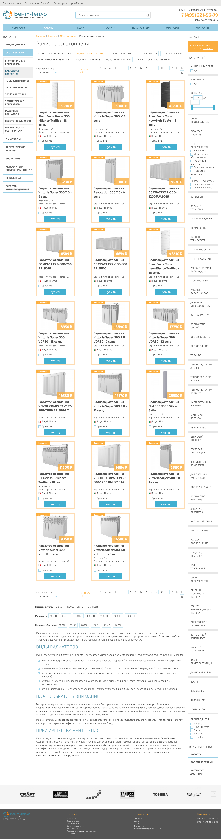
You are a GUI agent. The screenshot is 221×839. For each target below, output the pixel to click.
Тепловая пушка (203, 187)
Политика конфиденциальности (147, 828)
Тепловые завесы (16, 87)
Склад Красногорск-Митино (69, 3)
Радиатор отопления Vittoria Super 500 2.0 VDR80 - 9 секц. (109, 550)
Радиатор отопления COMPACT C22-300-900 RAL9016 (110, 264)
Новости (195, 754)
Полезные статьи (201, 762)
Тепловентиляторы (17, 80)
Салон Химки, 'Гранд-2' (37, 3)
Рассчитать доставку (197, 772)
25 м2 (95, 625)
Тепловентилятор (204, 167)
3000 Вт (131, 616)
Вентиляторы (72, 828)
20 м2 (84, 625)
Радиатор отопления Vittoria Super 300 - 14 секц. (110, 116)
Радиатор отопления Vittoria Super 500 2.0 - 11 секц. (110, 406)
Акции (80, 27)
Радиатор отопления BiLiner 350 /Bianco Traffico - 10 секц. (53, 478)
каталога (208, 48)
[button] (213, 794)
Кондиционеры (15, 44)
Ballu (58, 606)
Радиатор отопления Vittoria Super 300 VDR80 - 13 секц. (53, 337)
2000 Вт (117, 616)
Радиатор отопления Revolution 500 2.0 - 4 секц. (109, 192)
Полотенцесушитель (202, 180)
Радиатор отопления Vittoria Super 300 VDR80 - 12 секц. (164, 337)
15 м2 (73, 625)
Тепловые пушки (15, 94)
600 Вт (65, 616)
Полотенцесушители (18, 120)
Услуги (110, 27)
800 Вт (78, 616)
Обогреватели (15, 52)
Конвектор (200, 150)
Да (195, 70)
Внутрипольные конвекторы (15, 62)
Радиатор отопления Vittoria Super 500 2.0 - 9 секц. (55, 192)
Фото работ (171, 27)
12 (172, 67)
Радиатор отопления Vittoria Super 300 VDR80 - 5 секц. (53, 550)
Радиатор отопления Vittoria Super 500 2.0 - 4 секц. (165, 478)
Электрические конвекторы (14, 102)
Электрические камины (15, 149)
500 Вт (53, 616)
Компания (19, 27)
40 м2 (118, 625)
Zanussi (198, 723)
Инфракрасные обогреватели (14, 129)
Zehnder (93, 606)
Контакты (202, 27)
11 (166, 67)
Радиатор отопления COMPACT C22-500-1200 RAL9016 (164, 192)
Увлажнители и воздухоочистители (19, 168)
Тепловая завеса (203, 184)
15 (182, 72)
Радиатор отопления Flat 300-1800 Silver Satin (164, 406)
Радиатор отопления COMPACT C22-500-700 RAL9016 (55, 264)
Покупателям (141, 27)
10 (161, 67)
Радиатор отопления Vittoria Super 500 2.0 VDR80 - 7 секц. (109, 337)
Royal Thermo (75, 606)
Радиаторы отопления (12, 72)
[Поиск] (148, 15)
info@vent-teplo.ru (206, 19)
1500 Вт (104, 616)
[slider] (192, 107)
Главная (40, 36)
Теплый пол (13, 177)
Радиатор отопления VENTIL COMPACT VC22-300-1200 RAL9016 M (111, 478)
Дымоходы (13, 139)
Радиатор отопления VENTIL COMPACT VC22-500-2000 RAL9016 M (55, 406)
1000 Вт (91, 616)
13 (177, 67)
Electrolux (199, 733)
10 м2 (62, 625)
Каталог (49, 27)
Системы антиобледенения (17, 188)
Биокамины (13, 158)
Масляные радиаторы (12, 112)
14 (182, 67)
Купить (55, 147)
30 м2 (107, 625)
